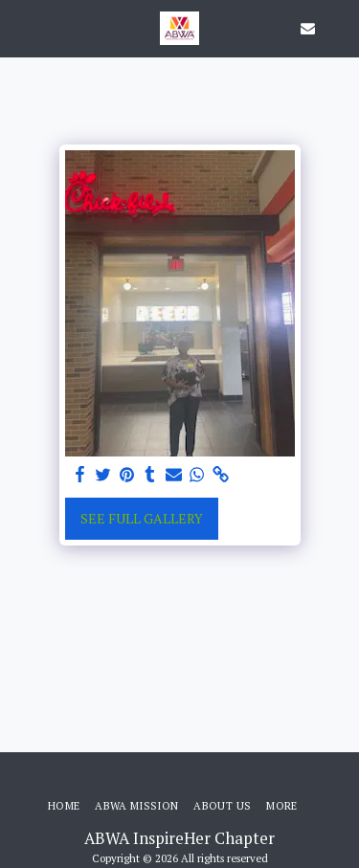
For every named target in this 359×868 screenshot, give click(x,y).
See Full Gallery (141, 518)
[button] (21, 27)
